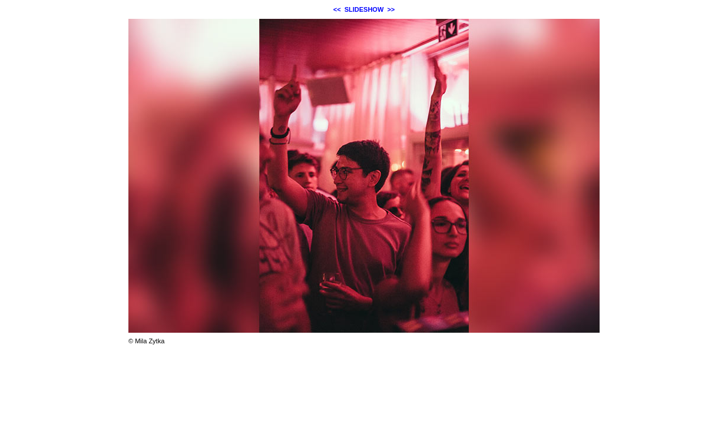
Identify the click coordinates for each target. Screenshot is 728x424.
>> (391, 9)
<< (337, 9)
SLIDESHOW (364, 9)
